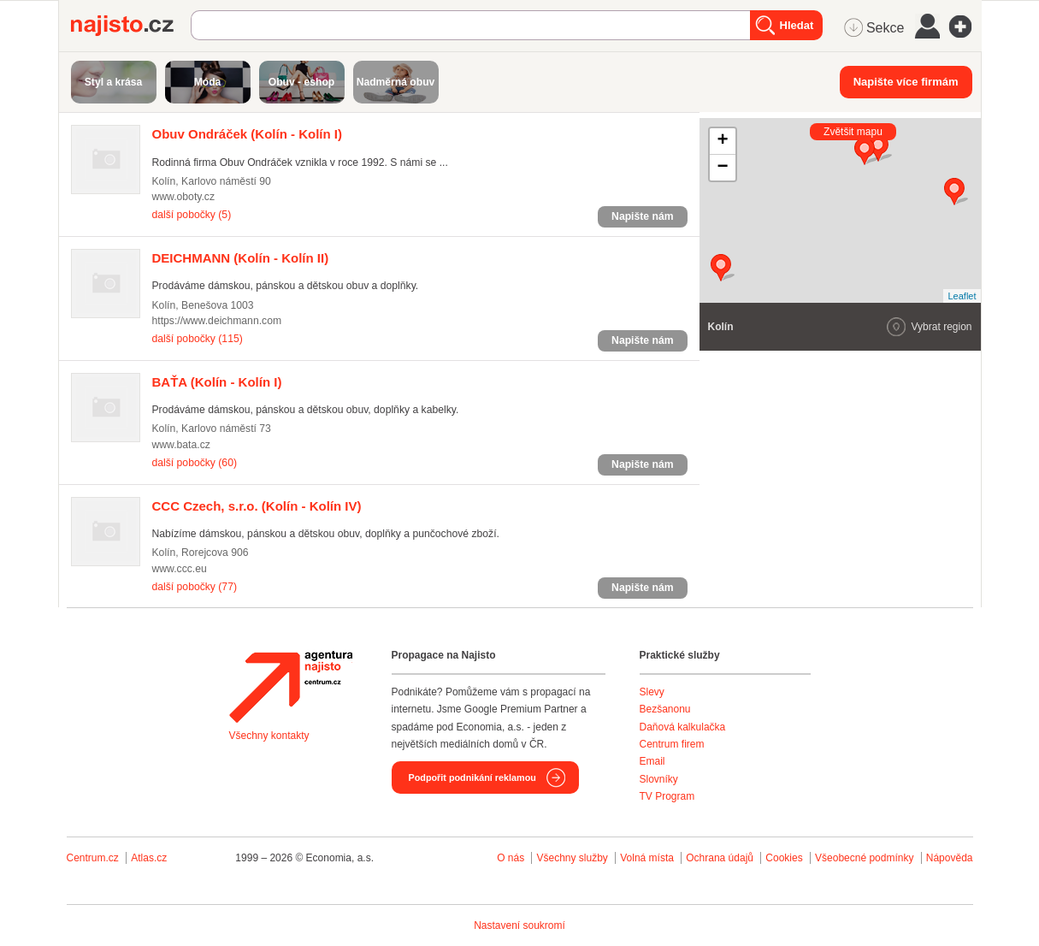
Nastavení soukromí (519, 925)
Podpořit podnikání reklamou (472, 777)
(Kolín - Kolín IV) (257, 506)
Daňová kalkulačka (683, 727)
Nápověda (949, 858)
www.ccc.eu (179, 569)
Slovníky (659, 779)
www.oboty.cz (183, 197)
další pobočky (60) (194, 463)
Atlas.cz (149, 858)
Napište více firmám (906, 81)
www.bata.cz (181, 445)
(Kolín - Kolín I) (247, 134)
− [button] (722, 167)
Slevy (652, 692)
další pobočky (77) (194, 587)
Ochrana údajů (719, 858)
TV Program (667, 796)
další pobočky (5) (192, 215)
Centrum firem (672, 744)
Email (652, 761)
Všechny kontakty (269, 736)
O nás (510, 858)
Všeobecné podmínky (864, 858)
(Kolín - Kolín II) (240, 258)
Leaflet (961, 296)
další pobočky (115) (197, 339)
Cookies (783, 858)
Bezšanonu (665, 709)
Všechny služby (573, 858)
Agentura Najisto (290, 687)
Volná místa (647, 858)
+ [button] (722, 141)
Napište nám (642, 216)
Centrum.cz (93, 858)
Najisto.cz (131, 25)
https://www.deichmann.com (217, 321)
